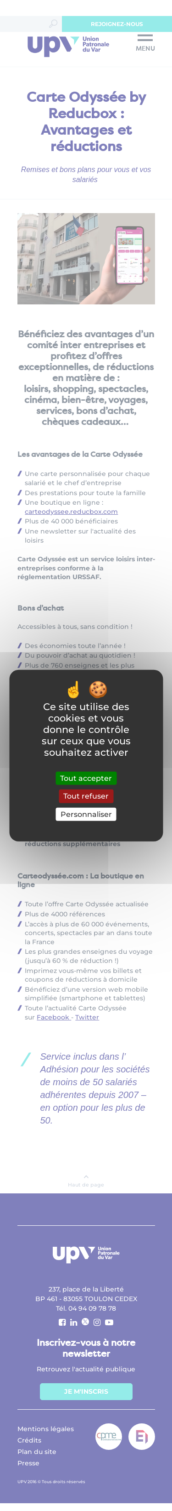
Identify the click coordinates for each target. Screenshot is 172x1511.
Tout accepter (86, 778)
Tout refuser (86, 796)
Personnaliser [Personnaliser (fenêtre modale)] (86, 814)
